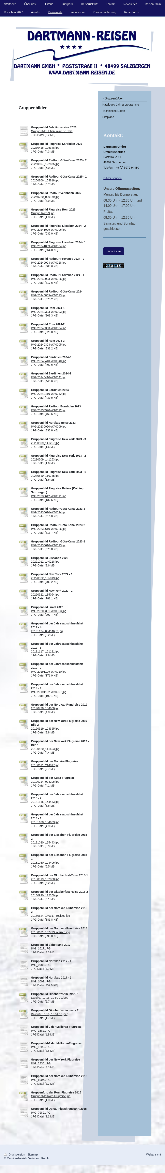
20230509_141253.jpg (45, 459)
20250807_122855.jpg (45, 164)
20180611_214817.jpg (45, 765)
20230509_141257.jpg (45, 443)
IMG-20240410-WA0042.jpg (48, 393)
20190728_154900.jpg (45, 708)
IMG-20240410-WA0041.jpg (48, 377)
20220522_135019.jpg (45, 578)
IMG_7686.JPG (41, 1112)
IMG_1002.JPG (41, 981)
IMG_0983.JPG (41, 965)
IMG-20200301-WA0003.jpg (48, 611)
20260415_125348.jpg (45, 147)
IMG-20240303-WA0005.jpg (48, 344)
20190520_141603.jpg (45, 749)
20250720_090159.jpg (45, 197)
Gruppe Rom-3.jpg (42, 213)
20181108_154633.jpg (45, 822)
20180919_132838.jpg (45, 879)
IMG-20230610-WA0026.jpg (48, 528)
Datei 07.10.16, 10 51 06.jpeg (49, 1014)
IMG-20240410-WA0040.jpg (48, 361)
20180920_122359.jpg (45, 895)
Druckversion (15, 1154)
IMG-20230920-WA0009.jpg (48, 426)
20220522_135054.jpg (45, 594)
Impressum (114, 251)
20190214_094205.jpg (45, 781)
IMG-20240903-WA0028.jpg (48, 262)
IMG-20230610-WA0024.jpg (48, 512)
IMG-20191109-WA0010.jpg (48, 671)
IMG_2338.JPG (41, 1063)
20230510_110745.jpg (45, 475)
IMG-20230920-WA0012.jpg (48, 410)
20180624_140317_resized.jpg (50, 915)
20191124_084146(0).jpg (47, 631)
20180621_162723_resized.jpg (50, 932)
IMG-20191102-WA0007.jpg (48, 692)
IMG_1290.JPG (41, 1047)
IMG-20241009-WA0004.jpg (48, 246)
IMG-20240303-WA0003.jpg (48, 311)
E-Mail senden (112, 178)
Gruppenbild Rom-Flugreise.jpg (51, 1096)
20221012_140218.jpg (45, 561)
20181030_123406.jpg (45, 862)
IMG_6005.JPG (41, 1079)
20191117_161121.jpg (45, 651)
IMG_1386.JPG (41, 1030)
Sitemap (32, 1154)
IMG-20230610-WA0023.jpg (48, 545)
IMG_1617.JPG (41, 948)
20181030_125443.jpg (45, 842)
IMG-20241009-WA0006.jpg (48, 229)
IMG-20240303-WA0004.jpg (48, 328)
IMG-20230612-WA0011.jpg (48, 496)
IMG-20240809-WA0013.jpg (48, 295)
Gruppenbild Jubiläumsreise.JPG (52, 131)
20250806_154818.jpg (45, 180)
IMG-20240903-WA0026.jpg (48, 278)
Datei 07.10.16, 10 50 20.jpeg (49, 997)
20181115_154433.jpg (45, 801)
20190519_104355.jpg (45, 728)
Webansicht (153, 1154)
